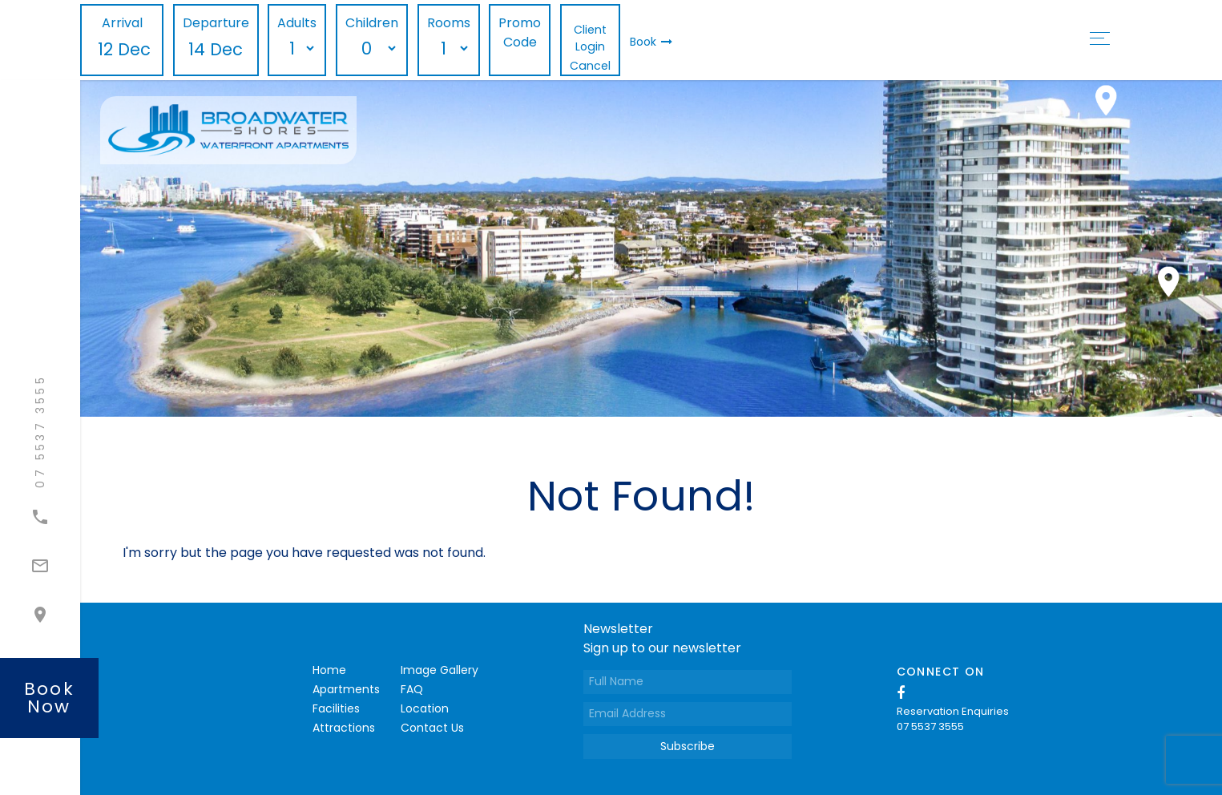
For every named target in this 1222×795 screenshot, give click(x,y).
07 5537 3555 (930, 726)
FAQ (412, 689)
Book (651, 42)
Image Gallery (439, 670)
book (49, 697)
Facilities (336, 708)
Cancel (590, 66)
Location (425, 708)
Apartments (346, 689)
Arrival (122, 23)
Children (371, 23)
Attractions (344, 728)
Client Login (590, 38)
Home (329, 670)
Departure (216, 23)
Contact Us (432, 728)
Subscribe (687, 746)
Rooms (448, 23)
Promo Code (519, 32)
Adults (297, 23)
